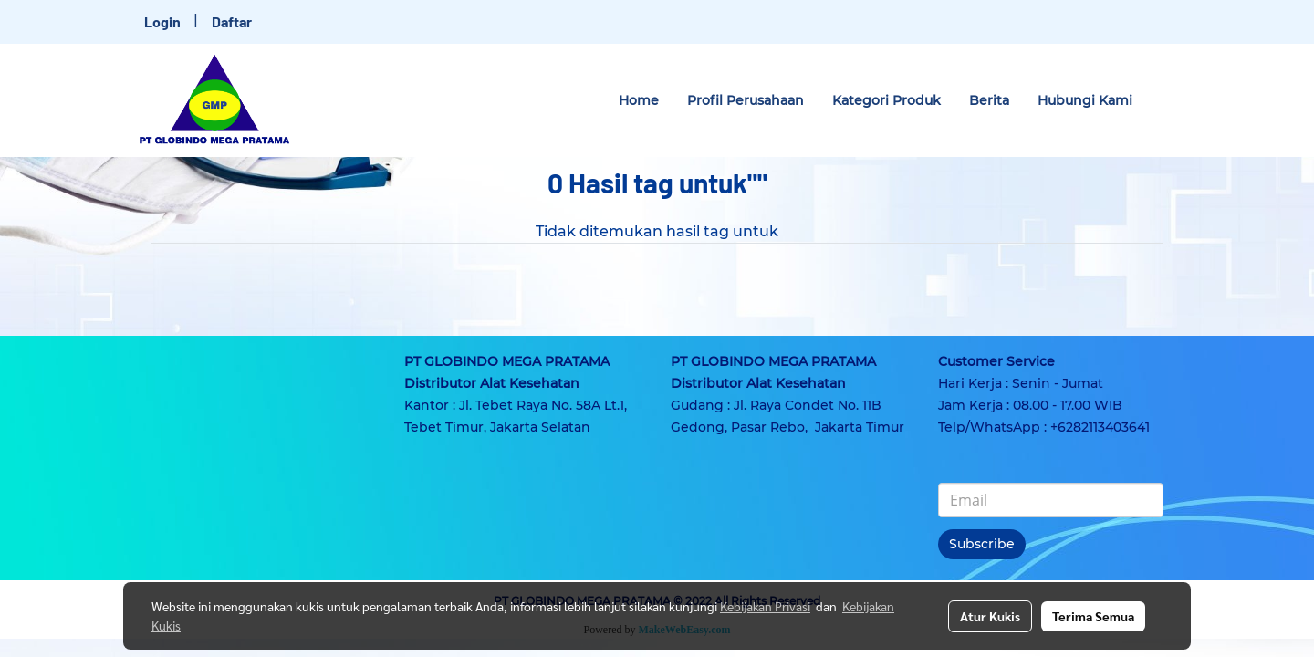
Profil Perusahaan (745, 100)
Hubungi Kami (1085, 100)
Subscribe (982, 544)
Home (639, 100)
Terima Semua (1093, 616)
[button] (1162, 100)
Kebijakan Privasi (765, 606)
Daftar (232, 21)
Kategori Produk (886, 100)
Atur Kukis (990, 616)
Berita (989, 100)
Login (162, 21)
